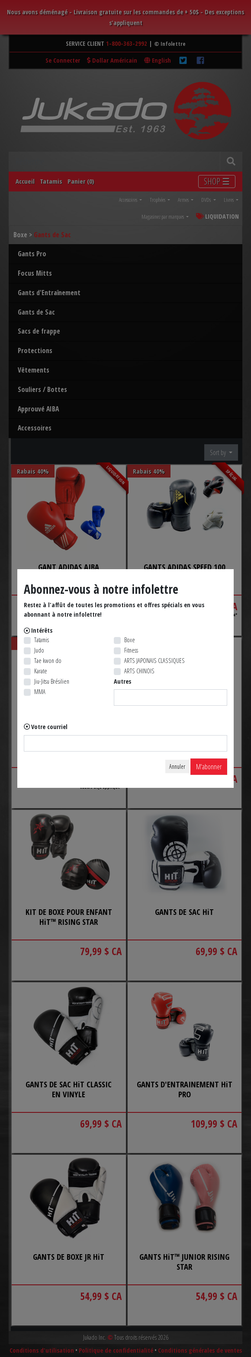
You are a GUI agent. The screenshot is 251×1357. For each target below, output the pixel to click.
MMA (39, 692)
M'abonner (209, 766)
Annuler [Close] (177, 766)
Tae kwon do (47, 660)
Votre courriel (49, 727)
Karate (40, 671)
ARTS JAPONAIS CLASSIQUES (154, 660)
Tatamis (41, 640)
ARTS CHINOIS (139, 671)
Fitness (131, 650)
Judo (39, 650)
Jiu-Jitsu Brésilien (51, 681)
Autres (122, 681)
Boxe (129, 640)
